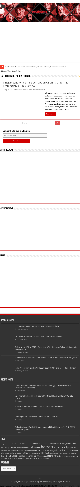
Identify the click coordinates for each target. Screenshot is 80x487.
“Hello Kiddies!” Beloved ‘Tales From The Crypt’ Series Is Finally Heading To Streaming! (35, 67)
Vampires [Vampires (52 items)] (4, 458)
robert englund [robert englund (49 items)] (54, 453)
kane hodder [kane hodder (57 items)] (16, 453)
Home (3, 71)
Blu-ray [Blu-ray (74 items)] (22, 444)
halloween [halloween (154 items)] (35, 447)
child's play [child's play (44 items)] (28, 444)
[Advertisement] (40, 44)
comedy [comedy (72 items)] (35, 444)
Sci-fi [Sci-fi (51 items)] (70, 453)
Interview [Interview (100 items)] (74, 450)
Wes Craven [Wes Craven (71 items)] (25, 458)
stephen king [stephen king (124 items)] (32, 456)
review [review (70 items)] (38, 453)
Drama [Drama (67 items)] (68, 444)
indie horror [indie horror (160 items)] (62, 450)
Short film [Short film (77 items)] (4, 456)
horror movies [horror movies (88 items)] (17, 450)
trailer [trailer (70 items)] (59, 456)
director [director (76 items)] (53, 444)
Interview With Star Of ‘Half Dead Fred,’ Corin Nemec (38, 337)
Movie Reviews (21, 90)
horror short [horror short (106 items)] (41, 450)
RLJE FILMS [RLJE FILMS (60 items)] (45, 453)
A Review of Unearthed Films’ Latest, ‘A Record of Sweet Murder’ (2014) (46, 357)
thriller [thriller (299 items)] (52, 455)
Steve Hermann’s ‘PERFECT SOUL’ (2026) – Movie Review (39, 406)
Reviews (29, 90)
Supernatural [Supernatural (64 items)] (43, 456)
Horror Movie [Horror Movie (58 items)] (6, 451)
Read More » (50, 114)
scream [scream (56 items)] (74, 453)
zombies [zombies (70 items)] (45, 458)
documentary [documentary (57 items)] (61, 444)
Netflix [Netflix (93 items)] (25, 453)
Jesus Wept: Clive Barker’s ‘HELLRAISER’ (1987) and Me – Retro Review (45, 368)
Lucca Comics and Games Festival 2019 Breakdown (37, 326)
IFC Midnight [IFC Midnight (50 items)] (51, 451)
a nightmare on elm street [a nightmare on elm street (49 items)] (9, 444)
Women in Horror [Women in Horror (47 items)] (36, 458)
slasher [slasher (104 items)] (22, 456)
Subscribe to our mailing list (16, 131)
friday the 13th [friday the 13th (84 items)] (11, 448)
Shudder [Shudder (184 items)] (13, 455)
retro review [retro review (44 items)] (32, 453)
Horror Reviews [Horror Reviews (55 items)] (29, 451)
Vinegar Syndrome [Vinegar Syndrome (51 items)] (14, 458)
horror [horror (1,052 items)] (46, 447)
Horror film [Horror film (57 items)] (72, 448)
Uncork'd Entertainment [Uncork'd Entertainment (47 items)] (70, 456)
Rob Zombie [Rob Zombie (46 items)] (64, 453)
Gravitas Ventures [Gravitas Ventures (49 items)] (23, 448)
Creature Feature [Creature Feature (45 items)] (44, 444)
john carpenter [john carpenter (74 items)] (6, 453)
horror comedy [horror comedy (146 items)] (60, 447)
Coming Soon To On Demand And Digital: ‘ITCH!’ (36, 417)
